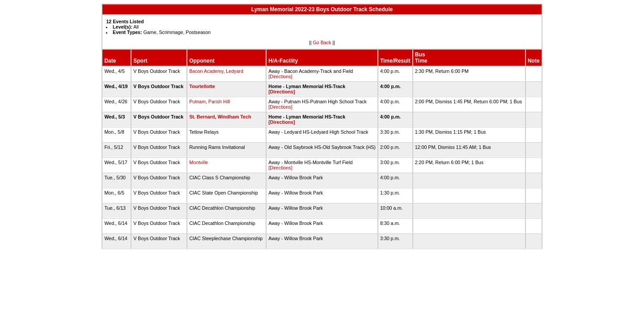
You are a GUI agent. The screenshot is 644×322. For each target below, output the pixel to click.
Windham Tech (234, 116)
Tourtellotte (202, 86)
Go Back (322, 42)
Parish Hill (219, 101)
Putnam (197, 101)
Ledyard (234, 71)
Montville (198, 162)
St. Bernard (202, 116)
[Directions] (280, 76)
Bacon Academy (206, 71)
